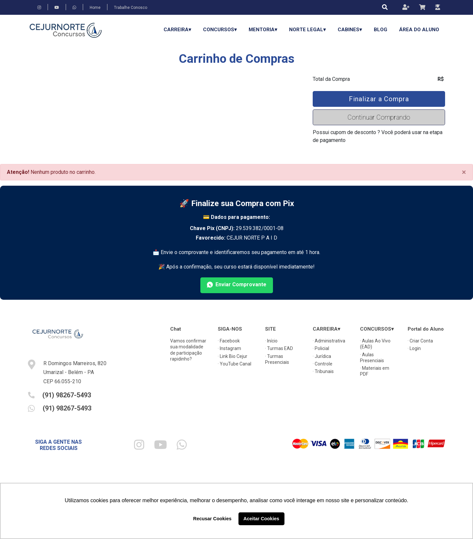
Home (95, 7)
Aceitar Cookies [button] (261, 518)
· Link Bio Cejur (232, 356)
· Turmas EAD (279, 348)
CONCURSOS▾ (220, 30)
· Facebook (229, 340)
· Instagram (229, 348)
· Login (414, 348)
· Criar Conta (420, 340)
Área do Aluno (419, 30)
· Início (271, 340)
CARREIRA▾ (177, 30)
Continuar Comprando (379, 117)
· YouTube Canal (234, 363)
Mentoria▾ (263, 30)
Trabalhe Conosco (130, 7)
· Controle (322, 363)
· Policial (321, 348)
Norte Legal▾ (307, 30)
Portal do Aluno (426, 329)
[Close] (464, 172)
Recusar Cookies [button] (212, 518)
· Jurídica (322, 356)
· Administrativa (329, 340)
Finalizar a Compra (379, 99)
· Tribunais (323, 371)
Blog (380, 30)
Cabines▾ (350, 30)
